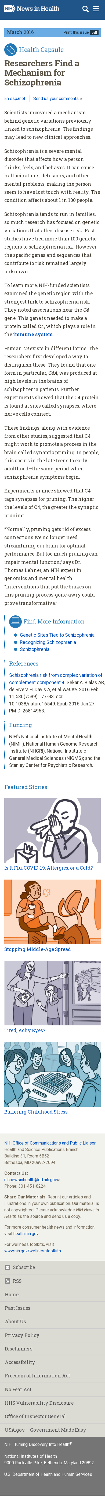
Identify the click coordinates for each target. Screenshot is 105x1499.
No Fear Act (18, 1389)
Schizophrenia (34, 649)
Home (12, 1294)
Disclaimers (18, 1349)
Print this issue (76, 32)
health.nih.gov (25, 1233)
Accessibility (20, 1362)
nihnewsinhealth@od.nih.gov (30, 1179)
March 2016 (20, 32)
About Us (15, 1321)
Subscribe (20, 1267)
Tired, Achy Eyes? (24, 1030)
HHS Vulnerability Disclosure (39, 1403)
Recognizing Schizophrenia (48, 642)
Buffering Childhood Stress (36, 1112)
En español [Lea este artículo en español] (14, 98)
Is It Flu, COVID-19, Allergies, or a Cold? (48, 868)
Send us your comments (56, 98)
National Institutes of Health (30, 1456)
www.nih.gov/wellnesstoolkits (32, 1250)
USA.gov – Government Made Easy (45, 1430)
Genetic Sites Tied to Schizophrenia (57, 635)
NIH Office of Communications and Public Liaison (50, 1143)
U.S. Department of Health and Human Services (48, 1474)
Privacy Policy (22, 1335)
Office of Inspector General (35, 1416)
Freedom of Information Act (37, 1376)
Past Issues (17, 1308)
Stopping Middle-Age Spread (37, 949)
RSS (13, 1281)
